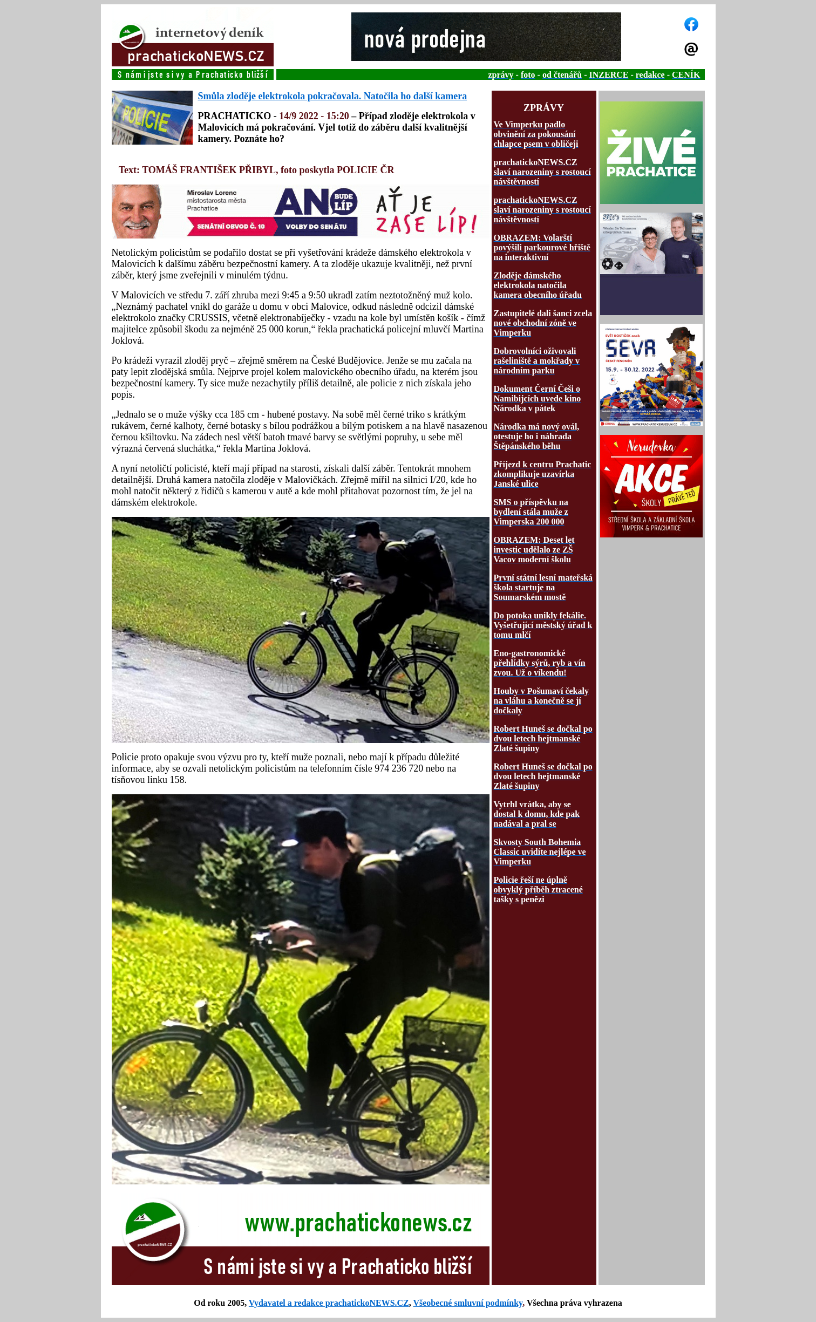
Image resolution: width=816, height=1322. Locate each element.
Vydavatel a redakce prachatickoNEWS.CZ (329, 1302)
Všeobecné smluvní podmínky (467, 1302)
